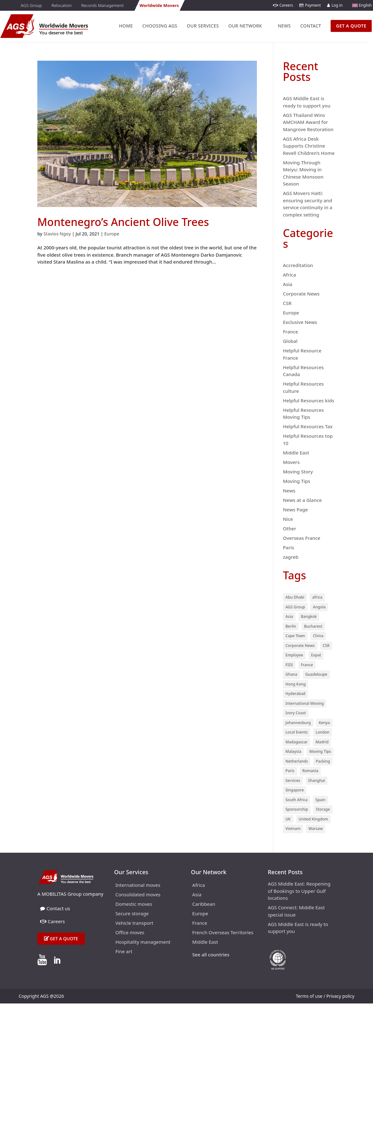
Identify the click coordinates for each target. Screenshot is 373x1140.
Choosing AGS (159, 26)
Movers (291, 462)
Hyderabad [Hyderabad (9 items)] (295, 693)
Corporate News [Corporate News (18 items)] (300, 645)
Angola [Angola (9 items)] (319, 607)
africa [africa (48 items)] (317, 597)
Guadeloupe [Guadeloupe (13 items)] (316, 674)
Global (290, 341)
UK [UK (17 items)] (287, 819)
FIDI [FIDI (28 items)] (289, 665)
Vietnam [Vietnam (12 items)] (293, 828)
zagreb (290, 557)
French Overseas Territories (222, 933)
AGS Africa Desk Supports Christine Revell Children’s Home (308, 146)
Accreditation (298, 265)
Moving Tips (296, 481)
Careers (283, 5)
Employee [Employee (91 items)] (294, 655)
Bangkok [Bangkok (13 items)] (309, 616)
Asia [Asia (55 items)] (289, 616)
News (284, 26)
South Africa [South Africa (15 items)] (296, 799)
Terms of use (309, 996)
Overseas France (301, 538)
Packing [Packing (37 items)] (323, 761)
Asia (287, 284)
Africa (289, 274)
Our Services (203, 26)
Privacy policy (340, 996)
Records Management (102, 5)
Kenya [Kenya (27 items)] (324, 722)
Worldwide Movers (159, 5)
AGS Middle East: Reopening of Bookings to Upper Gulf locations (299, 891)
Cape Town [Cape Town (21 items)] (295, 635)
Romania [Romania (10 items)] (310, 770)
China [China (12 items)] (318, 635)
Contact (310, 26)
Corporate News (301, 293)
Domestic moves (133, 904)
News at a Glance (302, 500)
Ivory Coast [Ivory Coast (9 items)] (295, 713)
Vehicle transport (134, 923)
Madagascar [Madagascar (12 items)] (296, 742)
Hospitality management (143, 942)
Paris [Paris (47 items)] (289, 770)
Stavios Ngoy (57, 234)
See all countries (210, 955)
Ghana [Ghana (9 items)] (291, 674)
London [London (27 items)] (323, 732)
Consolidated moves (138, 895)
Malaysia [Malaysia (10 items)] (293, 751)
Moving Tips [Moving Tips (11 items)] (320, 751)
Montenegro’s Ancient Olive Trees (123, 222)
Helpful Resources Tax (308, 426)
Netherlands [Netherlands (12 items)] (296, 761)
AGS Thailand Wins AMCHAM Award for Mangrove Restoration (308, 122)
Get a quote (64, 939)
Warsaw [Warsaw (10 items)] (315, 828)
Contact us (55, 908)
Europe (112, 234)
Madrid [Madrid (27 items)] (321, 742)
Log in (335, 5)
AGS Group (31, 5)
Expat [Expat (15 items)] (316, 655)
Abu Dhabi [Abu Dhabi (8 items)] (294, 597)
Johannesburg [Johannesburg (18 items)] (298, 722)
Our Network (245, 26)
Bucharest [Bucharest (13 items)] (313, 626)
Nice (288, 519)
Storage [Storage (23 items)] (323, 809)
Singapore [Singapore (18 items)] (294, 790)
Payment (310, 5)
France (290, 331)
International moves (137, 885)
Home (126, 26)
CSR (287, 303)
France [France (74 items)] (307, 665)
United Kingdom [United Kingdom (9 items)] (313, 819)
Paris (288, 547)
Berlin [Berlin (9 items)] (290, 626)
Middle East (296, 452)
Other (289, 528)
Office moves (130, 933)
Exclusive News (300, 322)
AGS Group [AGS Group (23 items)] (295, 607)
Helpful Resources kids (308, 400)
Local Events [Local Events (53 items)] (296, 732)
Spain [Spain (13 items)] (320, 799)
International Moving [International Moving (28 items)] (304, 703)
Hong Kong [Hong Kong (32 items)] (295, 684)
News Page (295, 509)
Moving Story (298, 471)
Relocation (62, 5)
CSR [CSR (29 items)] (326, 645)
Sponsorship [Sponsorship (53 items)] (296, 809)
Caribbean (203, 904)
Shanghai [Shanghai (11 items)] (316, 780)
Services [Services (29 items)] (292, 780)
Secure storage (132, 914)
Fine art (123, 951)
